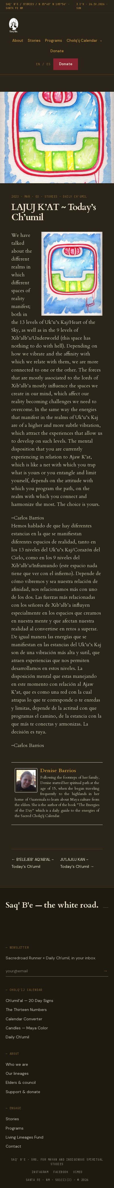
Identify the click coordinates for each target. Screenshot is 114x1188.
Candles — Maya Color (27, 1027)
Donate (57, 51)
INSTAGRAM (40, 1172)
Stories (34, 40)
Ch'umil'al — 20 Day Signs (29, 1000)
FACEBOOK (60, 1172)
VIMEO (78, 1172)
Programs (53, 40)
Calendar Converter (24, 1018)
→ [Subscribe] (105, 971)
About (17, 40)
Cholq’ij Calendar (82, 40)
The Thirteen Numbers (26, 1009)
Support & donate (23, 1091)
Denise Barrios (58, 770)
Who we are (17, 1064)
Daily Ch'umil (17, 1037)
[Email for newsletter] (54, 971)
